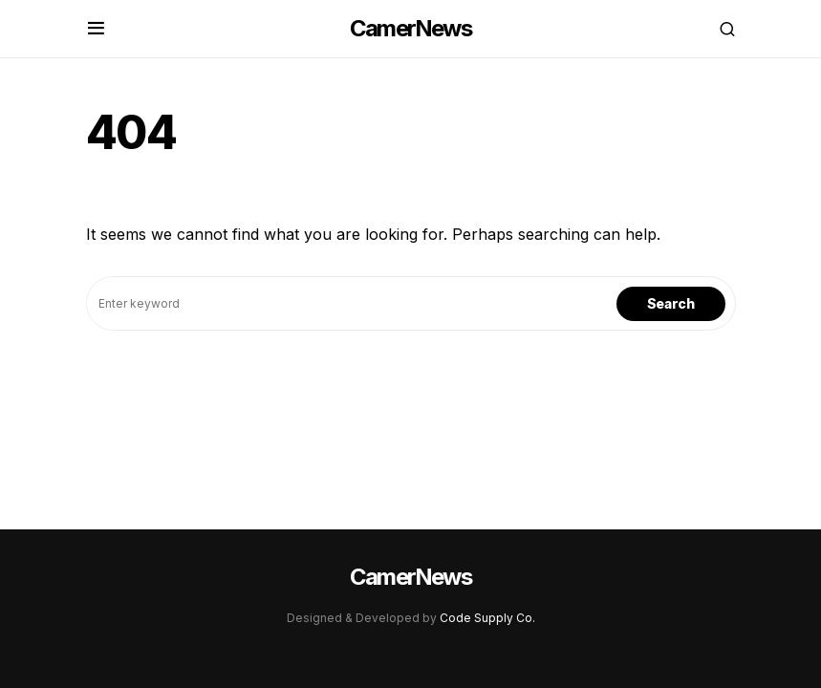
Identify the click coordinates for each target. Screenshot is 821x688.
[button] (96, 28)
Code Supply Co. (487, 618)
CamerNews (410, 28)
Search (671, 303)
